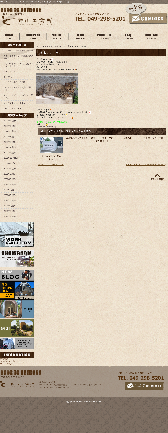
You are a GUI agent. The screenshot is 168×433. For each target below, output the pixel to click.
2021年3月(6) (10, 206)
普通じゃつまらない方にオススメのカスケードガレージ (18, 57)
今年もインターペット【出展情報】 (17, 88)
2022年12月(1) (10, 121)
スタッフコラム (51, 46)
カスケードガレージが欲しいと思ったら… (18, 96)
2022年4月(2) (10, 137)
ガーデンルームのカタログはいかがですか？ (145, 164)
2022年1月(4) (10, 152)
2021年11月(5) (10, 163)
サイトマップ (6, 364)
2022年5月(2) (10, 131)
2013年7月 (64, 46)
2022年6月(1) (10, 126)
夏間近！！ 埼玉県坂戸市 (51, 164)
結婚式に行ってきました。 (77, 139)
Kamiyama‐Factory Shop (46, 127)
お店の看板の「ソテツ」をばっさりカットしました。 (18, 65)
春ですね (8, 77)
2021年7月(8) (10, 184)
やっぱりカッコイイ (12, 108)
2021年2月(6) (10, 211)
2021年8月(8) (10, 179)
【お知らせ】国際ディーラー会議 (18, 50)
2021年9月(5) (10, 174)
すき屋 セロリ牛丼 (153, 138)
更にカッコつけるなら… (51, 157)
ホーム (39, 46)
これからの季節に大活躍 (14, 82)
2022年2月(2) (10, 147)
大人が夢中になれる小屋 (14, 103)
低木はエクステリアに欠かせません (102, 139)
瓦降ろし (127, 138)
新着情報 (4, 359)
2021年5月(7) (10, 195)
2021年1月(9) (10, 216)
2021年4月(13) (10, 200)
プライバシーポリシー (10, 361)
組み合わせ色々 (10, 71)
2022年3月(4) (10, 142)
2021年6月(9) (10, 190)
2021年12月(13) (11, 158)
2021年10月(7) (10, 168)
